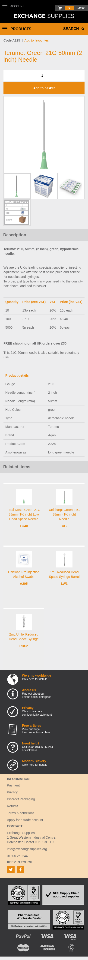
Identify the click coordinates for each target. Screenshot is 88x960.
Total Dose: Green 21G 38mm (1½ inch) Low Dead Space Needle (23, 514)
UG (64, 526)
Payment (13, 785)
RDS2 (23, 646)
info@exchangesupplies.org (27, 849)
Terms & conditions (20, 813)
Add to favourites (36, 40)
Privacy (12, 792)
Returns (12, 806)
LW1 (64, 583)
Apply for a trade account (25, 820)
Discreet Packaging (21, 799)
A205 (24, 583)
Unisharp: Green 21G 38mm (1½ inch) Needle (64, 514)
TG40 (24, 526)
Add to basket (44, 88)
